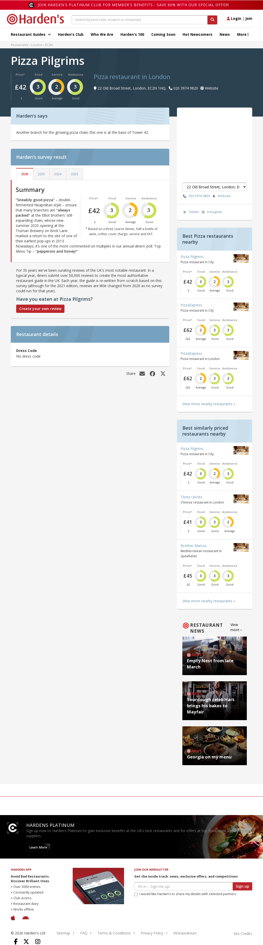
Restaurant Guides (31, 34)
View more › (235, 627)
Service (57, 74)
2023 (74, 174)
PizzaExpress (191, 305)
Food (38, 74)
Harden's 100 (132, 34)
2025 (41, 174)
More (243, 34)
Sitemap (63, 933)
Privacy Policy (152, 933)
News (225, 34)
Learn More (38, 847)
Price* (20, 74)
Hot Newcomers (197, 34)
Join (248, 18)
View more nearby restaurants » (208, 403)
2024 (57, 174)
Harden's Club (70, 34)
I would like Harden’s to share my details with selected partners (185, 894)
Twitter (190, 212)
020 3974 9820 (196, 196)
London (36, 45)
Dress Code (26, 350)
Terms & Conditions (114, 933)
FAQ (83, 933)
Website (221, 196)
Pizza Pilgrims (192, 256)
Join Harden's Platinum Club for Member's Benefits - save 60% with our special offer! (133, 4)
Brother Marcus (194, 545)
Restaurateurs (185, 933)
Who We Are (102, 34)
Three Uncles (191, 496)
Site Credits (242, 933)
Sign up (242, 886)
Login (234, 18)
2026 (24, 174)
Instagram (211, 212)
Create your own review (40, 308)
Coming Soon (163, 34)
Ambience (75, 74)
